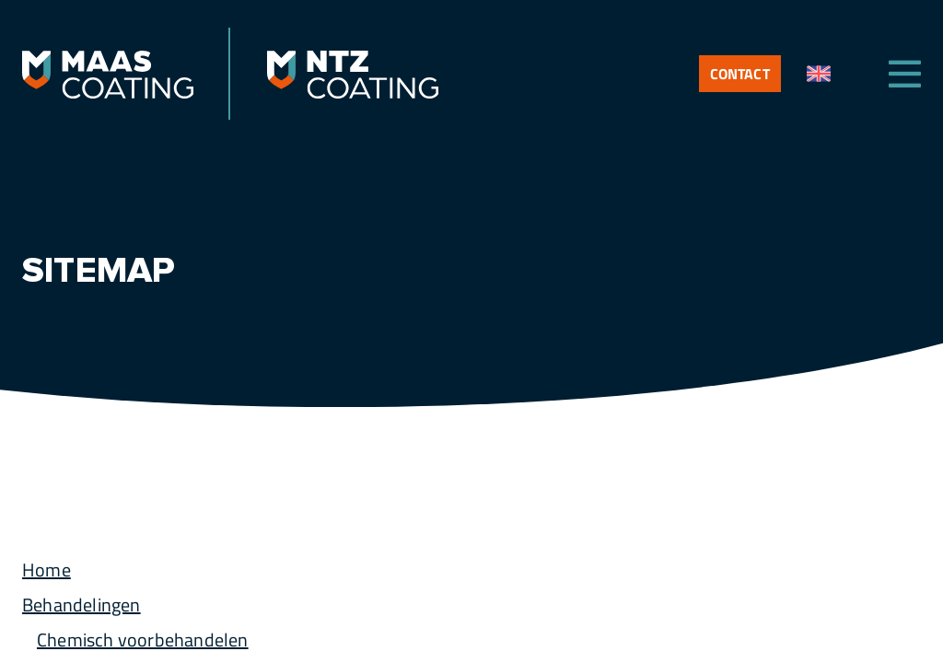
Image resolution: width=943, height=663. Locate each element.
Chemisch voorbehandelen (143, 639)
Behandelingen (81, 604)
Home (46, 569)
